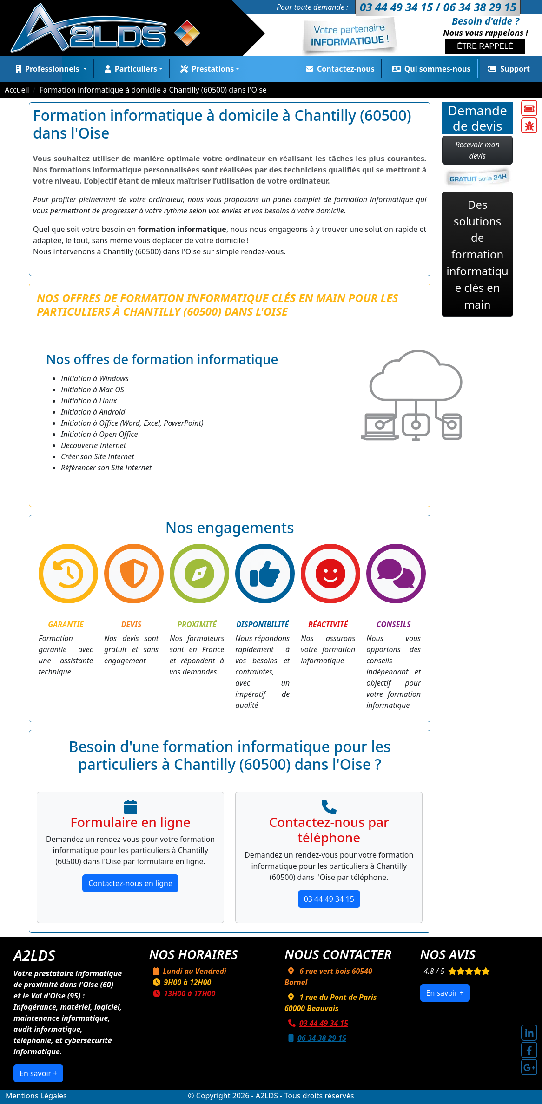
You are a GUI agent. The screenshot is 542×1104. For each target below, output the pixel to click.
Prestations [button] (205, 69)
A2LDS (267, 1096)
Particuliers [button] (129, 69)
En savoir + (38, 1073)
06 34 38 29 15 (315, 1038)
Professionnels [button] (46, 69)
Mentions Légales (36, 1096)
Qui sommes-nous (430, 69)
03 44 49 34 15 (329, 899)
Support (507, 69)
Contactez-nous (338, 69)
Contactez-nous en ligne (130, 883)
